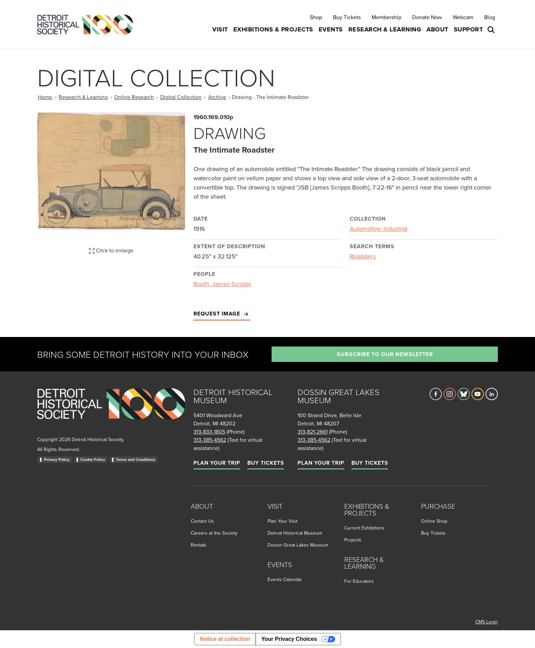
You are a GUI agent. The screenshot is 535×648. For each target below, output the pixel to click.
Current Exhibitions (364, 527)
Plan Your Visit (283, 521)
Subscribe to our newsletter (385, 354)
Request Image (221, 314)
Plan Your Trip (216, 463)
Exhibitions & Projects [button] (273, 29)
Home (45, 97)
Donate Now (427, 17)
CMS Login (486, 621)
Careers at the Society (214, 533)
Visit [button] (220, 29)
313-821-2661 (313, 431)
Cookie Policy (93, 459)
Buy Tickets (347, 17)
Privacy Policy (57, 459)
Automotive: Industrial (378, 228)
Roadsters (363, 256)
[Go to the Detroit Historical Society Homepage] (88, 24)
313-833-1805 (209, 431)
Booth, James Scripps (222, 284)
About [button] (437, 29)
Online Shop (434, 521)
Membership (386, 17)
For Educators (359, 581)
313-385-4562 (209, 439)
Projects (352, 539)
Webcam (463, 17)
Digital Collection (181, 97)
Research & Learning (83, 97)
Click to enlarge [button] (111, 250)
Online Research (134, 97)
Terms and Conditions (135, 459)
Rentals (198, 544)
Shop (316, 17)
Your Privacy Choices (289, 639)
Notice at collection (225, 639)
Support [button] (468, 29)
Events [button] (331, 29)
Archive (217, 97)
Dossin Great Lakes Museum (298, 544)
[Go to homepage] (111, 411)
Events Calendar (285, 579)
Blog (489, 17)
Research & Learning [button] (384, 29)
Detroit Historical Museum (295, 533)
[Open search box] (492, 30)
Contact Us (202, 521)
